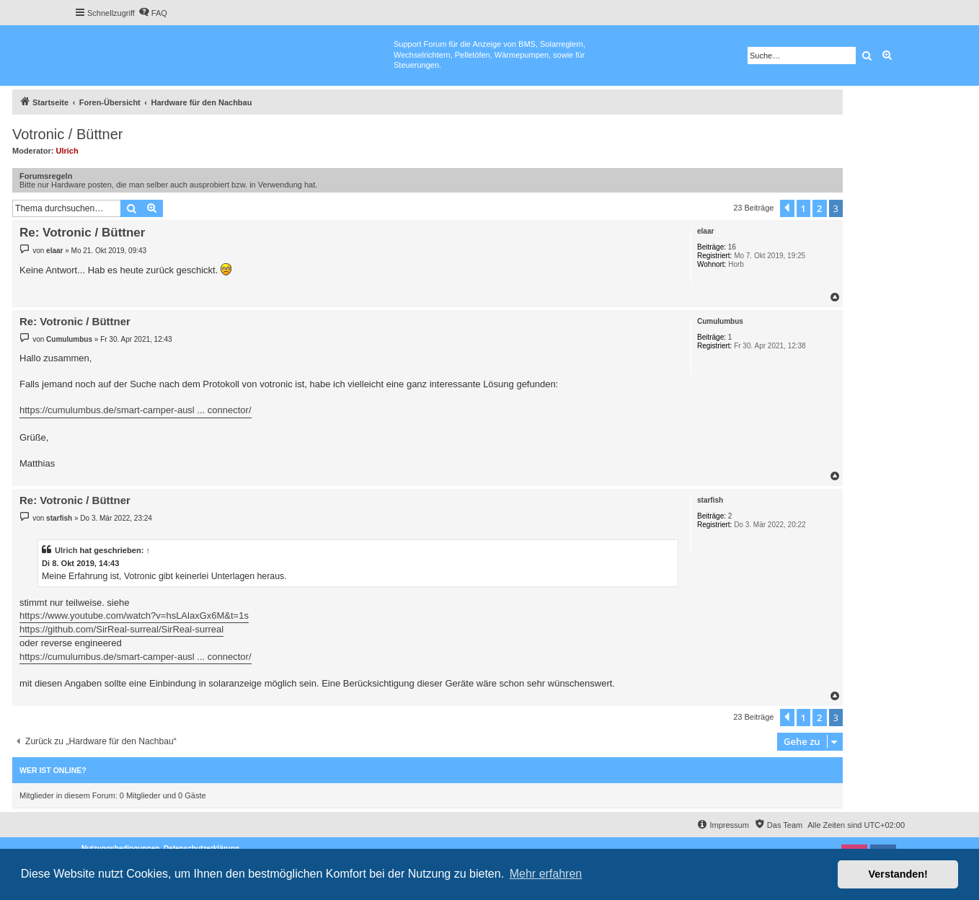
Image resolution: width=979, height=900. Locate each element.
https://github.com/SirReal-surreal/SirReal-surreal (121, 629)
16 (732, 247)
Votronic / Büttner (67, 134)
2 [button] (819, 208)
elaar (705, 231)
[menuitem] (152, 13)
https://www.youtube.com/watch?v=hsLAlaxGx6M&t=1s (134, 615)
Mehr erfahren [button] (546, 874)
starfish (710, 500)
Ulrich (67, 150)
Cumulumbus (720, 321)
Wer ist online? (53, 770)
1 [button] (803, 208)
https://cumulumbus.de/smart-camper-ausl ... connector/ (135, 410)
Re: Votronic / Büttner (82, 232)
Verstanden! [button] (898, 874)
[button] (787, 208)
